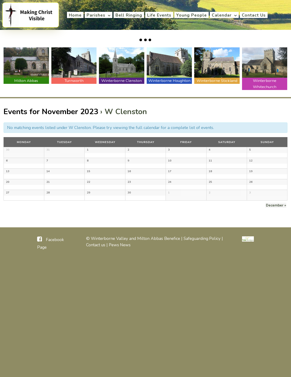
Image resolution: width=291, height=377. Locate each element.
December (276, 323)
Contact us (96, 363)
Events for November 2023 (51, 112)
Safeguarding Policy (202, 357)
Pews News (120, 363)
